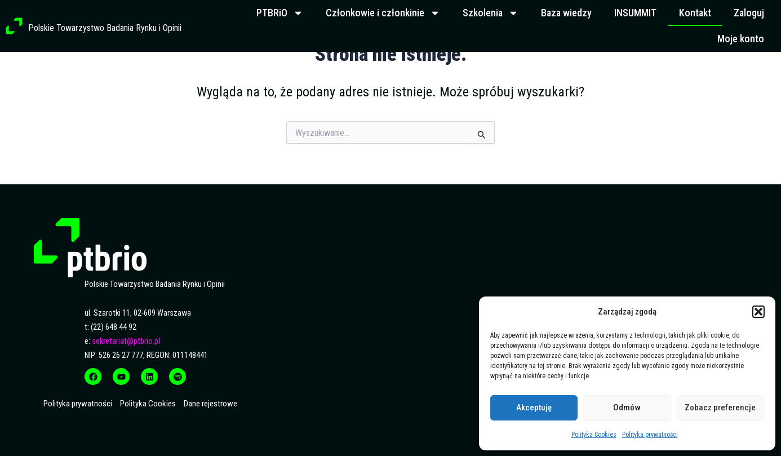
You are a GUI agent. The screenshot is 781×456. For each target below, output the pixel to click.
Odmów (627, 407)
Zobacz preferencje (720, 407)
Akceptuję (534, 407)
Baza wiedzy (566, 13)
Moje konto (740, 39)
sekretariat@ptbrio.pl (126, 341)
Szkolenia (490, 13)
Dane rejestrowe (210, 404)
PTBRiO (279, 13)
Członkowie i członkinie (383, 13)
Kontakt (695, 13)
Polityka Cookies (593, 435)
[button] (758, 311)
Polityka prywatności (650, 435)
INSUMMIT (635, 13)
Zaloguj (749, 13)
